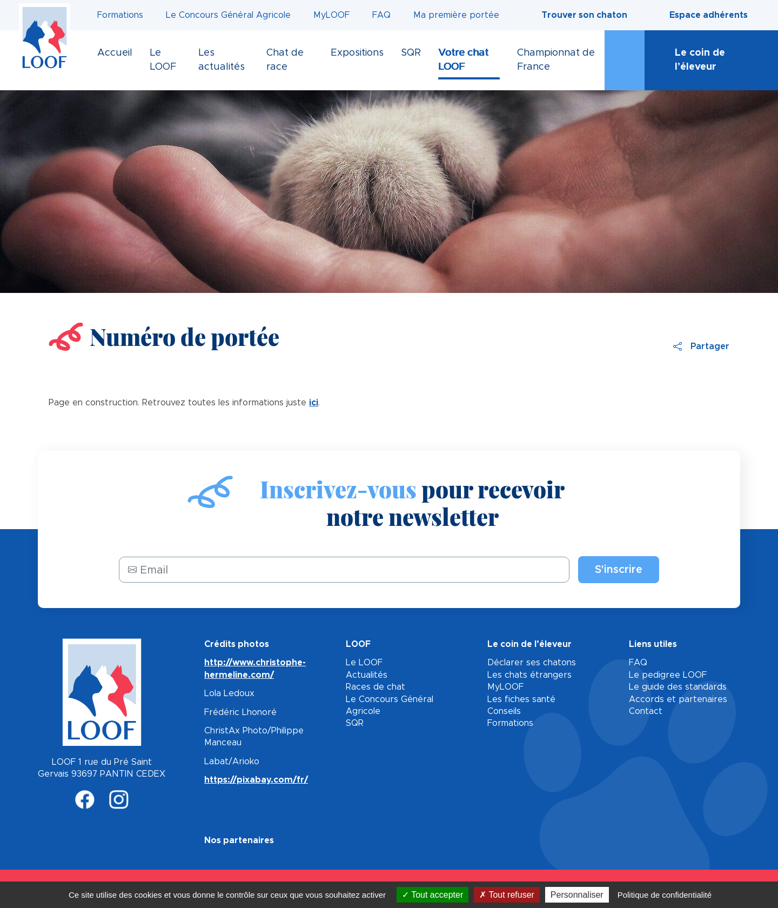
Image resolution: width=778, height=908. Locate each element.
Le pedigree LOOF (668, 675)
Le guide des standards (678, 687)
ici (313, 402)
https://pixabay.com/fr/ (256, 780)
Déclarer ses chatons (531, 662)
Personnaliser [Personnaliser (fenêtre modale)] (577, 894)
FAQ (381, 15)
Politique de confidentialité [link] (665, 894)
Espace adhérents (708, 15)
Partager (701, 346)
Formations (120, 15)
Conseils (504, 711)
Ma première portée (456, 15)
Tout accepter (432, 894)
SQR (355, 723)
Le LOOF (364, 662)
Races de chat (375, 687)
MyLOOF (331, 15)
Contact (645, 711)
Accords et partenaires (678, 699)
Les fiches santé (521, 699)
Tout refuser (506, 894)
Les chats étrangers (529, 675)
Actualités (366, 675)
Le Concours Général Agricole (228, 15)
